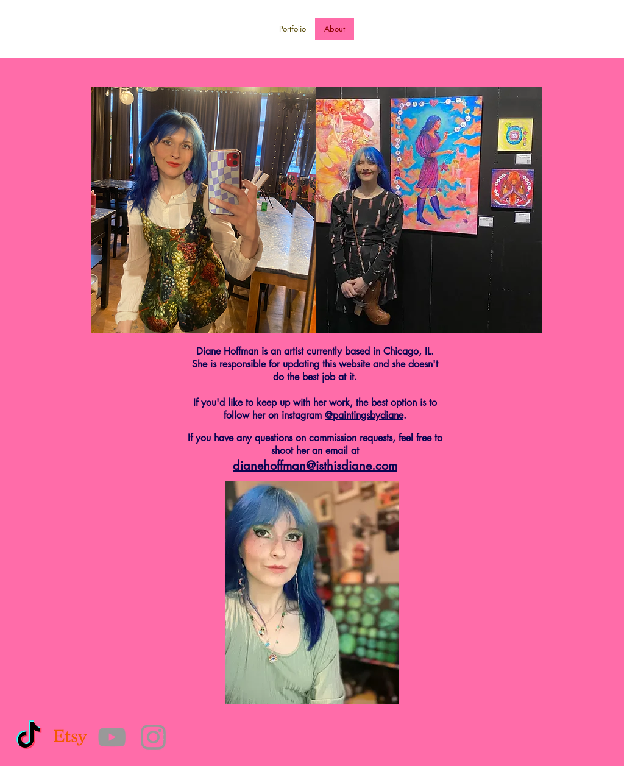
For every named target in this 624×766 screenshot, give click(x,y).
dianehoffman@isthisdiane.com (315, 465)
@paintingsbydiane (364, 415)
